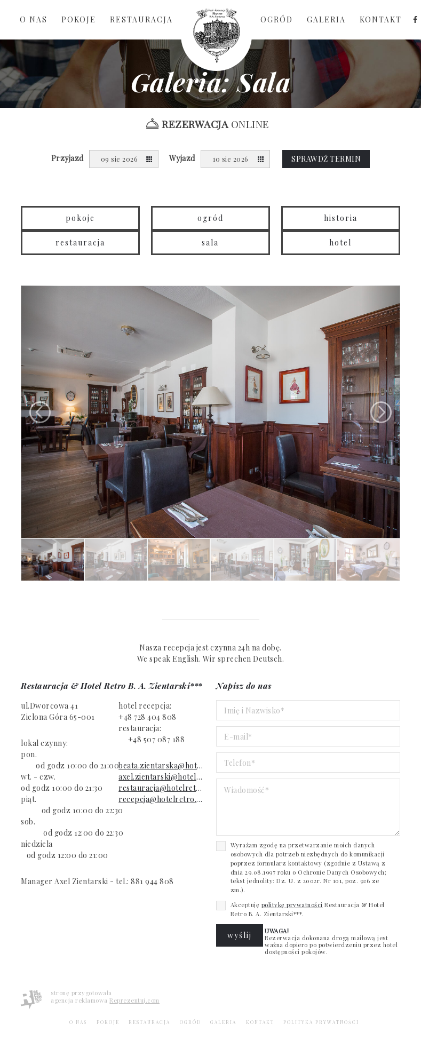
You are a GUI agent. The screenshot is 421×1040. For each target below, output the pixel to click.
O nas (33, 19)
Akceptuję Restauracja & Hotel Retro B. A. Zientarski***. (308, 909)
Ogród (276, 19)
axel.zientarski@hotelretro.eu (161, 777)
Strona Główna (216, 35)
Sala (210, 242)
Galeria (326, 19)
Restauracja (141, 19)
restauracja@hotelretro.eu (161, 788)
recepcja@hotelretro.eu (161, 799)
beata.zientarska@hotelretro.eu (161, 765)
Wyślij (239, 935)
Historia (341, 218)
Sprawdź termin (326, 159)
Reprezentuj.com (134, 1000)
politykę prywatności (292, 905)
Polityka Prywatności (321, 1022)
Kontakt (381, 19)
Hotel (340, 242)
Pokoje (78, 19)
